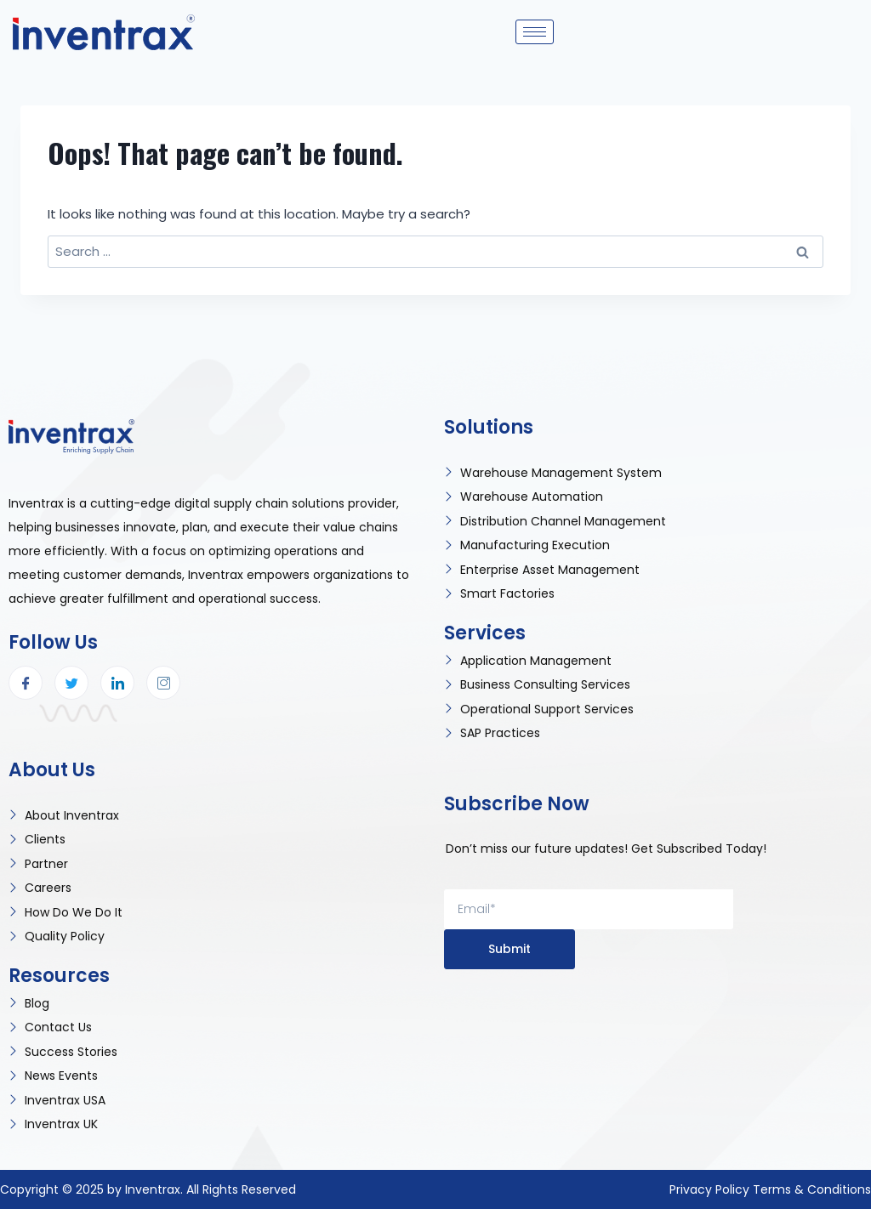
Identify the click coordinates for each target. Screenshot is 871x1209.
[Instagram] (163, 683)
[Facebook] (26, 683)
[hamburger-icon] (534, 32)
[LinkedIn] (117, 683)
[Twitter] (71, 683)
